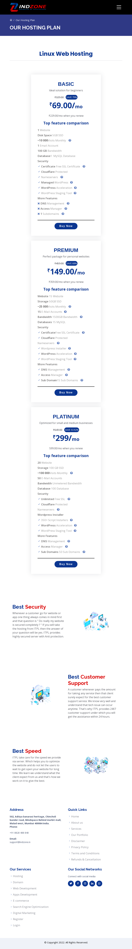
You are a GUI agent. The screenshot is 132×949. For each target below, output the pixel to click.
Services (76, 828)
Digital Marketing (24, 913)
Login (16, 925)
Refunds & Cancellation (86, 859)
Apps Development (25, 894)
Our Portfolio (79, 834)
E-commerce (21, 900)
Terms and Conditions (85, 853)
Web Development (24, 888)
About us (77, 822)
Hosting (18, 876)
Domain (18, 882)
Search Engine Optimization (31, 906)
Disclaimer (78, 841)
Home (75, 816)
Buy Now (66, 226)
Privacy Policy (80, 847)
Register (18, 919)
